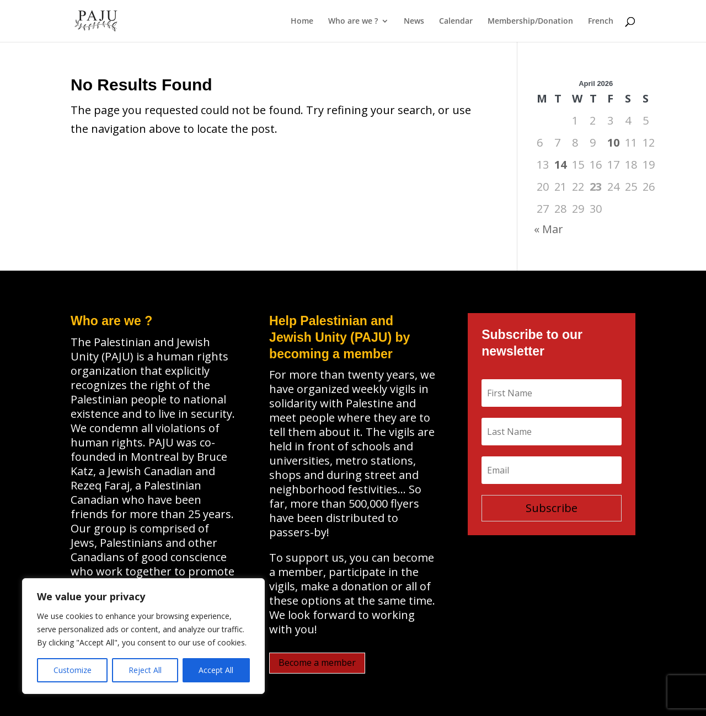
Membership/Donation (530, 21)
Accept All (216, 670)
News (414, 21)
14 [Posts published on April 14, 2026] (560, 164)
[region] (143, 636)
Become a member (317, 662)
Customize (73, 670)
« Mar (548, 229)
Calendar (456, 21)
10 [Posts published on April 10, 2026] (613, 142)
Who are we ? (353, 21)
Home (302, 21)
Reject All (145, 670)
